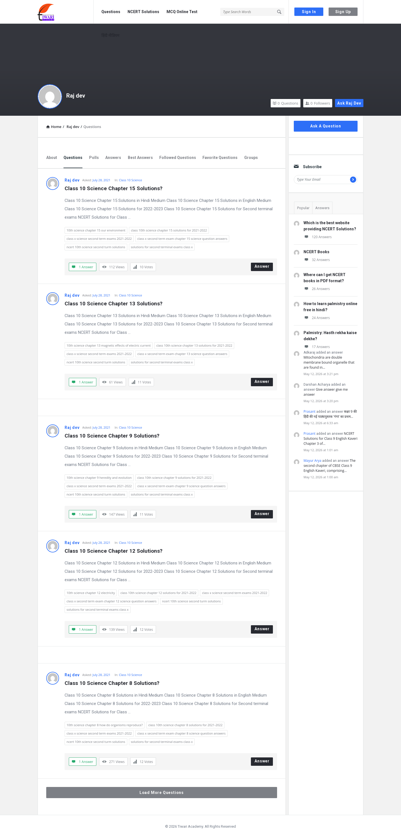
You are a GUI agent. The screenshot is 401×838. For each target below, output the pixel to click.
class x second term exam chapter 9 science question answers (181, 486)
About (51, 157)
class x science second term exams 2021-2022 (99, 238)
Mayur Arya (312, 460)
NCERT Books (316, 252)
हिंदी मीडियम (110, 35)
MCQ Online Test (182, 11)
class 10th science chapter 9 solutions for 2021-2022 (174, 477)
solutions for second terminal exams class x (162, 247)
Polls (94, 157)
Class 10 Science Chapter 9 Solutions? (112, 436)
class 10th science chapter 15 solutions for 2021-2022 (169, 230)
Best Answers (140, 157)
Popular (303, 208)
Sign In (309, 11)
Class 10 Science (130, 180)
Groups (251, 157)
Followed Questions (177, 157)
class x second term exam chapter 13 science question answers (182, 354)
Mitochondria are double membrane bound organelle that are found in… (329, 362)
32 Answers (317, 259)
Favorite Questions (220, 157)
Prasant (310, 411)
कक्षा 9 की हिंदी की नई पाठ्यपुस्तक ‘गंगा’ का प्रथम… (330, 414)
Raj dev (75, 95)
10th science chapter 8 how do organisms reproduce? (105, 725)
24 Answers (317, 317)
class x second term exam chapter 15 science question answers (182, 238)
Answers (113, 157)
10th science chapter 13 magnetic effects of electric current (109, 345)
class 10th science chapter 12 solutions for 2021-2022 (158, 593)
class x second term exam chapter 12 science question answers (112, 601)
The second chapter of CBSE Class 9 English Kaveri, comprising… (330, 465)
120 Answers (318, 237)
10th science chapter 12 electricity (91, 593)
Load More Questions (162, 792)
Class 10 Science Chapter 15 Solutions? (113, 188)
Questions (110, 11)
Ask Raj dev (349, 103)
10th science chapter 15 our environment (96, 230)
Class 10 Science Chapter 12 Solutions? (113, 551)
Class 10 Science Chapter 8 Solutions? (112, 683)
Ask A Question (325, 126)
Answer (262, 266)
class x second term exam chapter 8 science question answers (181, 733)
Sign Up (343, 11)
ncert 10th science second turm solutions (96, 247)
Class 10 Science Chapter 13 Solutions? (113, 303)
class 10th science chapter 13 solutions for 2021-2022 (194, 345)
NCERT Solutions (143, 11)
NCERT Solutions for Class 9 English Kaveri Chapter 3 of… (330, 438)
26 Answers (317, 288)
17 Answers (317, 346)
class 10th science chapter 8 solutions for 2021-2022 (185, 725)
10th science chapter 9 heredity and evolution (99, 477)
